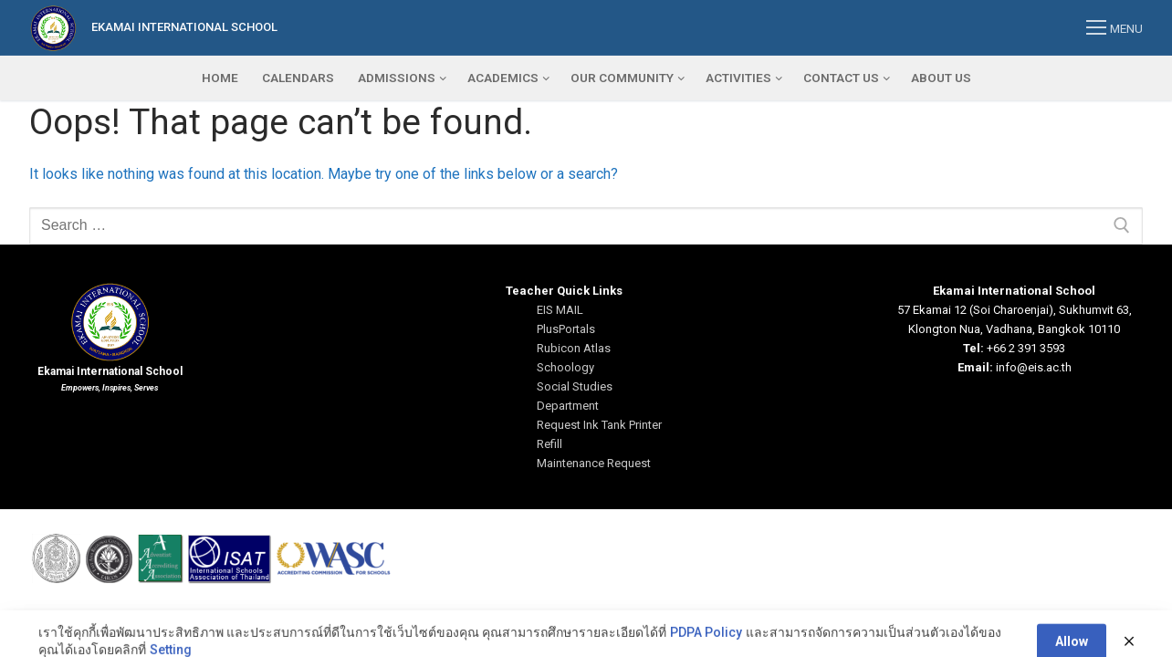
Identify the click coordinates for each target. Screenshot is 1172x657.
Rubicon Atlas (574, 348)
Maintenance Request (594, 463)
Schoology (565, 367)
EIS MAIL (560, 310)
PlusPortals (566, 329)
